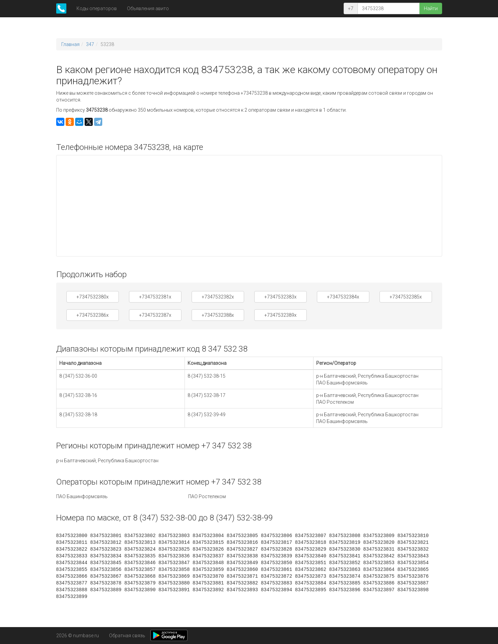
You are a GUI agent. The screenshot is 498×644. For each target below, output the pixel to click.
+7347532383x (280, 296)
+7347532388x (218, 315)
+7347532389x (280, 315)
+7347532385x (406, 296)
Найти (431, 8)
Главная (70, 44)
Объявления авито (148, 8)
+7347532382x (218, 296)
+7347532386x (93, 315)
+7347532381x (155, 296)
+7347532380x (93, 296)
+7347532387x (155, 315)
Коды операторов (97, 8)
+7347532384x (343, 296)
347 (90, 44)
